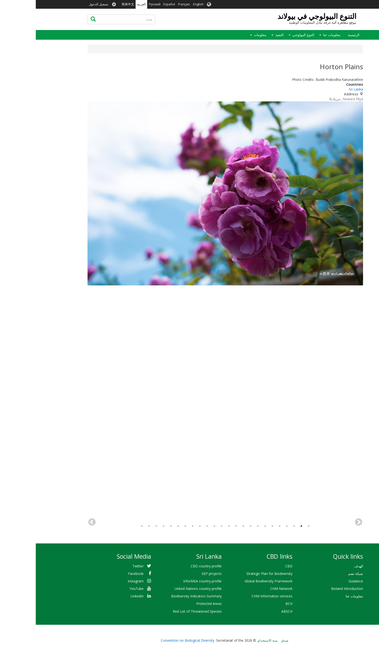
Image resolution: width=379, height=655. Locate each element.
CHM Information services (236, 596)
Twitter (102, 566)
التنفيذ (244, 34)
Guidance (320, 581)
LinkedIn (101, 596)
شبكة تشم (320, 573)
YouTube (101, 588)
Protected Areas (173, 603)
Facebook (100, 573)
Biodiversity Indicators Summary (160, 596)
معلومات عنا (296, 34)
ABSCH (251, 611)
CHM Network (245, 588)
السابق (323, 522)
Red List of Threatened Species (161, 611)
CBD (253, 566)
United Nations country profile (162, 588)
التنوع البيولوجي (267, 34)
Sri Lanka (320, 89)
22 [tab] (120, 526)
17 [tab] (156, 526)
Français (148, 4)
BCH (253, 603)
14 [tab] (178, 526)
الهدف (323, 566)
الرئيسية (318, 34)
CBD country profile (170, 566)
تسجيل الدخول (63, 4)
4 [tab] (251, 526)
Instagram (100, 581)
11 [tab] (200, 526)
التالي (56, 522)
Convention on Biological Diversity (152, 640)
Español (133, 4)
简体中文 (92, 4)
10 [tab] (207, 526)
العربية (105, 4)
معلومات (224, 34)
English (162, 4)
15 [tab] (171, 526)
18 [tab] (149, 526)
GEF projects (176, 573)
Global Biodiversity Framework (233, 581)
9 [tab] (214, 526)
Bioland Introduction (311, 588)
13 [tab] (185, 526)
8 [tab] (222, 526)
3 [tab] (258, 526)
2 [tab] (265, 526)
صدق (249, 640)
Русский (119, 4)
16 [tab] (164, 526)
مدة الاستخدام (232, 640)
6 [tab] (236, 526)
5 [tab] (243, 526)
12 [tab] (193, 526)
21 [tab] (127, 526)
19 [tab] (142, 526)
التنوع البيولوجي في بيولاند (281, 16)
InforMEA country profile (166, 581)
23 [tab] (113, 526)
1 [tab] (272, 526)
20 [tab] (135, 526)
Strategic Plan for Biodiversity (234, 573)
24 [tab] (106, 526)
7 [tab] (229, 526)
